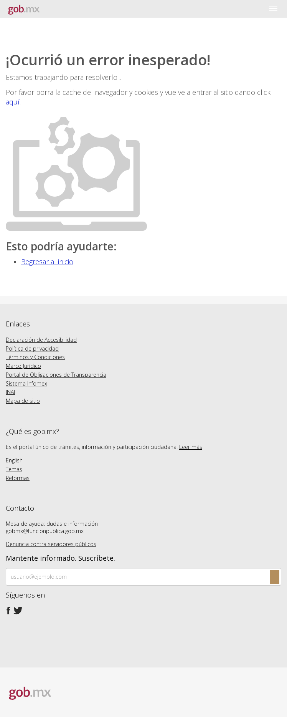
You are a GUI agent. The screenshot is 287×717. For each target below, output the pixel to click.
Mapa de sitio (23, 400)
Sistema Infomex (26, 383)
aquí (13, 101)
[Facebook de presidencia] (8, 610)
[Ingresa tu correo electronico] (143, 577)
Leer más (190, 446)
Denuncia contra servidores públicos (51, 544)
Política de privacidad (32, 348)
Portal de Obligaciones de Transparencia (56, 374)
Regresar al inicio (47, 261)
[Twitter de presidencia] (17, 610)
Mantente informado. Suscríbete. (60, 558)
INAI (10, 392)
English (14, 460)
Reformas (18, 478)
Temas (14, 469)
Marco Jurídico (23, 365)
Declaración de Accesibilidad (41, 339)
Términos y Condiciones (35, 357)
